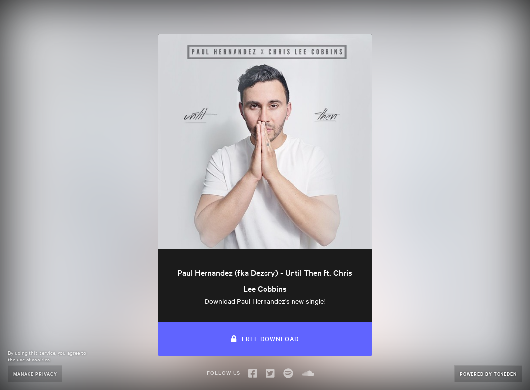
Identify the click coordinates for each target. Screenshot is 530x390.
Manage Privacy (35, 373)
